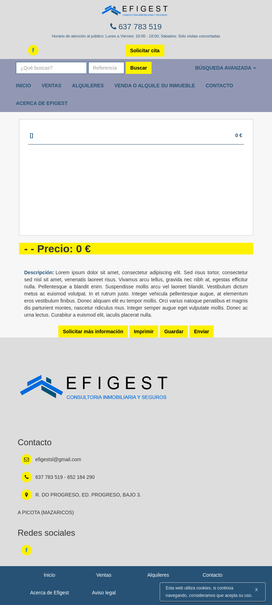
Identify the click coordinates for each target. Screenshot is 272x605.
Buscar (138, 68)
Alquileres (88, 85)
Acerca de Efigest (42, 103)
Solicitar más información (93, 331)
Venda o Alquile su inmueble (154, 85)
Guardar (173, 331)
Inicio (23, 85)
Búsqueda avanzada (225, 68)
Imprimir (144, 331)
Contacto (219, 85)
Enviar (201, 331)
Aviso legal (104, 592)
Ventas (51, 85)
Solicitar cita (144, 50)
